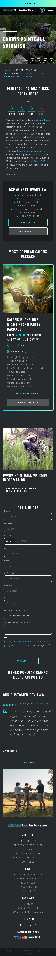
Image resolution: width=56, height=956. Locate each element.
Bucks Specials (28, 841)
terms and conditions (27, 641)
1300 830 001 (28, 3)
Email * (7, 560)
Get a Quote (28, 222)
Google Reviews (41, 703)
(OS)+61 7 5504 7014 (28, 908)
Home (6, 70)
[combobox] (9, 541)
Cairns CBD (40, 161)
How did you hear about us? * (15, 610)
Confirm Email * (10, 573)
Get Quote (20, 661)
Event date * (8, 585)
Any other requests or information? (17, 623)
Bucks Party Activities (23, 70)
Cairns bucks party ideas (29, 151)
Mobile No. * (8, 536)
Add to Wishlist (28, 231)
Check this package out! (28, 393)
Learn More (28, 762)
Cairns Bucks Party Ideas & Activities (22, 73)
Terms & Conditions (28, 887)
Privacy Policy (28, 891)
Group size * (8, 598)
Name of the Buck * (11, 548)
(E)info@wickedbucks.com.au (28, 912)
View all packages (28, 402)
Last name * (8, 523)
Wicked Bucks (43, 120)
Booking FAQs (28, 882)
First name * (9, 511)
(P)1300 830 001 (28, 904)
